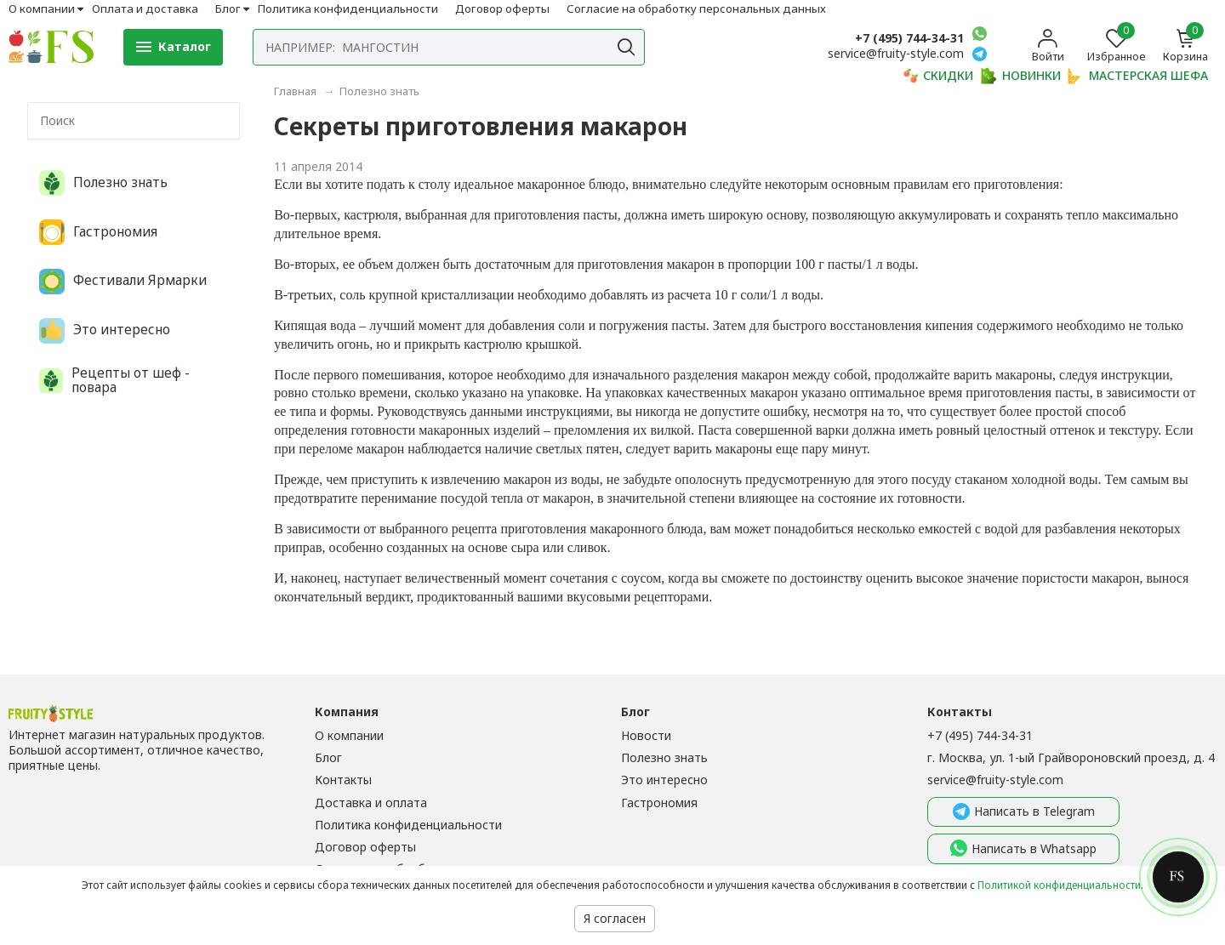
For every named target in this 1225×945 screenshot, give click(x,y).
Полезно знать (103, 183)
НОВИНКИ (1021, 75)
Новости (646, 735)
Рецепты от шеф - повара (114, 381)
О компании (42, 8)
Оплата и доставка (145, 8)
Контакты (343, 779)
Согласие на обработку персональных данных (696, 8)
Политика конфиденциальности (348, 8)
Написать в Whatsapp (1023, 848)
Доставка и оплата (371, 802)
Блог (228, 8)
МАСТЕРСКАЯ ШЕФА (1138, 75)
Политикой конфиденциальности (1059, 885)
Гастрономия (98, 232)
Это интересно (104, 331)
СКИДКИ (937, 75)
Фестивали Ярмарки (123, 281)
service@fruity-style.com (995, 779)
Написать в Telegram (1024, 812)
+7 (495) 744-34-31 (909, 38)
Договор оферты (502, 8)
